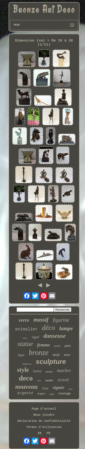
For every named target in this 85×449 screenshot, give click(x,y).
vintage (64, 393)
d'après (41, 393)
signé (35, 337)
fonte (70, 389)
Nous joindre (44, 415)
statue (25, 343)
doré (52, 394)
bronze (38, 352)
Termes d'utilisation (43, 427)
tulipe (24, 338)
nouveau (26, 386)
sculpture (51, 361)
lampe (66, 328)
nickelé (63, 380)
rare (39, 380)
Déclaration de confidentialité (43, 421)
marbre (64, 370)
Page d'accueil (44, 408)
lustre (37, 371)
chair (45, 388)
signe (21, 355)
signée (58, 387)
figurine (61, 320)
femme (43, 344)
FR (48, 433)
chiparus (27, 363)
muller (49, 380)
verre (24, 320)
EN (39, 433)
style (23, 369)
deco (26, 378)
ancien (49, 371)
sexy (56, 354)
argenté (25, 393)
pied (68, 345)
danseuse (54, 335)
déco (48, 327)
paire (57, 345)
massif (40, 319)
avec (67, 355)
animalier (26, 329)
